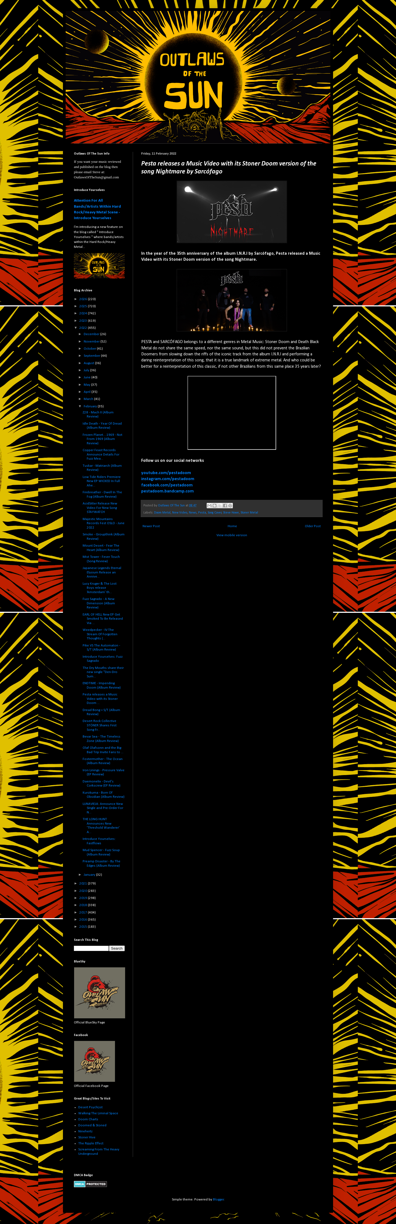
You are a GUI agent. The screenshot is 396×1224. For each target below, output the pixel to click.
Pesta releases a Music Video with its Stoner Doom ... (100, 699)
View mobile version (231, 535)
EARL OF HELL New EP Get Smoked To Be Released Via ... (103, 619)
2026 (83, 299)
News (192, 512)
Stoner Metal (249, 512)
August (89, 363)
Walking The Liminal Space (98, 1113)
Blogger (218, 1199)
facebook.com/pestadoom (167, 485)
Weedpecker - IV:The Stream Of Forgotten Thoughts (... (100, 634)
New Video (179, 512)
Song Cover (215, 512)
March (89, 399)
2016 (83, 919)
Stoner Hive (87, 1137)
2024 (83, 313)
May (87, 385)
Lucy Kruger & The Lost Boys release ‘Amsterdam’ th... (100, 588)
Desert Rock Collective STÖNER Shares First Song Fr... (100, 725)
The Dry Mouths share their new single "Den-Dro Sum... (103, 672)
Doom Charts (88, 1119)
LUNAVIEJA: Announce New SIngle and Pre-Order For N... (103, 808)
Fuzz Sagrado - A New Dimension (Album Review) (99, 603)
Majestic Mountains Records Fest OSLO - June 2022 (104, 523)
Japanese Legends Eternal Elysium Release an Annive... (102, 572)
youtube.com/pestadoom (166, 473)
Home (232, 526)
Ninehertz (85, 1131)
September (92, 356)
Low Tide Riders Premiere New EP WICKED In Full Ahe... (102, 481)
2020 (83, 891)
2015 (83, 927)
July (87, 370)
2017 (83, 912)
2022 (83, 328)
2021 (83, 883)
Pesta (202, 512)
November (92, 341)
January (90, 875)
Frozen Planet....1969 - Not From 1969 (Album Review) (102, 439)
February (91, 406)
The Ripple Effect (90, 1143)
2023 (83, 321)
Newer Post (151, 526)
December (92, 334)
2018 (83, 905)
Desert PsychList (90, 1107)
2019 (83, 898)
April (87, 392)
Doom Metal (162, 512)
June (87, 377)
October (90, 348)
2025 (83, 306)
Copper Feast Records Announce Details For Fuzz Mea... (101, 454)
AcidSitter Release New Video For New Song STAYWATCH (100, 508)
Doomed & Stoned (92, 1125)
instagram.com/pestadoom (167, 479)
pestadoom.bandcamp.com (167, 491)
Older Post (313, 526)
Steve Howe (231, 512)
